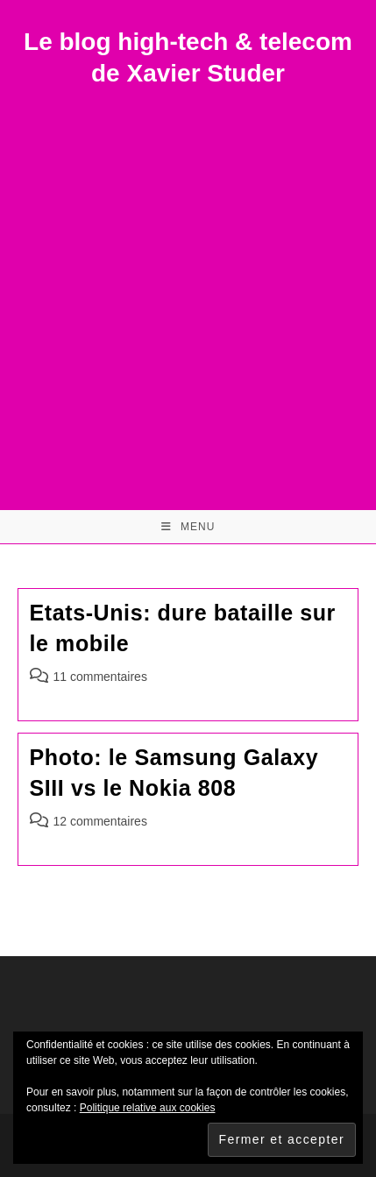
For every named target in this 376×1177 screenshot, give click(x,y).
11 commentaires (100, 677)
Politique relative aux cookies (148, 1108)
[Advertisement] (188, 287)
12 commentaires (100, 821)
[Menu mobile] (188, 526)
